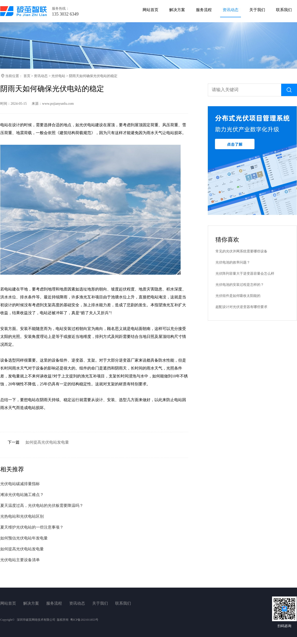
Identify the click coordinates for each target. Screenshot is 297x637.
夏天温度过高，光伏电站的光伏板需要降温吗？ (41, 505)
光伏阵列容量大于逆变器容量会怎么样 (244, 273)
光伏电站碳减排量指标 (20, 484)
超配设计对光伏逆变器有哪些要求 (241, 307)
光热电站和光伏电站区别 (22, 516)
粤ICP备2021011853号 (84, 619)
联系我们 (123, 603)
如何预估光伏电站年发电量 (24, 538)
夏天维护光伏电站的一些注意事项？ (32, 527)
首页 (26, 76)
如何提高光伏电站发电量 (47, 442)
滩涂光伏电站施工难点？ (22, 495)
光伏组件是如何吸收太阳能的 (237, 296)
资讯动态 (41, 76)
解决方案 (31, 603)
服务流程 (54, 603)
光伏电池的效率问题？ (232, 262)
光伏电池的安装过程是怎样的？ (239, 285)
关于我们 (100, 603)
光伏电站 (58, 76)
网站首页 (8, 603)
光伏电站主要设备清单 (20, 560)
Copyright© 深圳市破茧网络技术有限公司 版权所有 (34, 619)
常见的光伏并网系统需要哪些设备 (241, 251)
